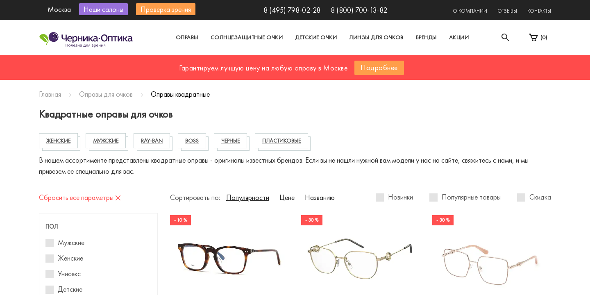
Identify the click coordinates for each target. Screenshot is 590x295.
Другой (332, 63)
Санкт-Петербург (276, 63)
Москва (219, 63)
